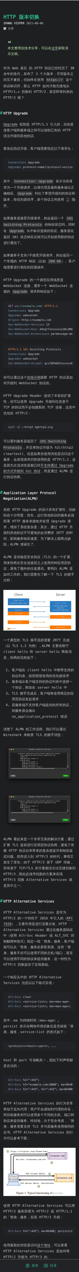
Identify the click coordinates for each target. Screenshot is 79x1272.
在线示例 (33, 373)
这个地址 (44, 1240)
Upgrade (10, 124)
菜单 (32, 1265)
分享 (11, 28)
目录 (50, 1265)
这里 (54, 48)
